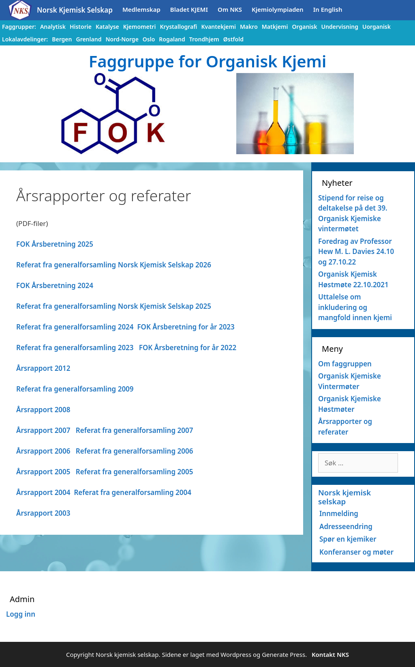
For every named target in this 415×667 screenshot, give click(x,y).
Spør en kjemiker (347, 539)
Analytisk (53, 26)
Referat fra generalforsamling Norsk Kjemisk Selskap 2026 (113, 264)
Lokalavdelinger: (25, 39)
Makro (249, 26)
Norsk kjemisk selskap (344, 496)
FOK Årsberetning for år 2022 (187, 347)
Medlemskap (141, 9)
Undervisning (339, 26)
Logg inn (20, 614)
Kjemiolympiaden (278, 9)
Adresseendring (345, 526)
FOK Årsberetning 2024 (54, 285)
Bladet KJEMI (189, 9)
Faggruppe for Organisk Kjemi (208, 61)
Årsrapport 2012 (43, 368)
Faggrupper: (19, 26)
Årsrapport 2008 (43, 409)
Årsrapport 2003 (43, 513)
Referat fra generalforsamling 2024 (75, 326)
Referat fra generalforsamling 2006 (134, 451)
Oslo (149, 39)
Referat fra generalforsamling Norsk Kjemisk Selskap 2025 (113, 306)
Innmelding (338, 513)
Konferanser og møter (356, 552)
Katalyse (107, 26)
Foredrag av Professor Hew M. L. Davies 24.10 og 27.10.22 (356, 252)
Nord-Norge (121, 39)
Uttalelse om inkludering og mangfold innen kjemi (355, 307)
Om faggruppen (345, 363)
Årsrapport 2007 (43, 430)
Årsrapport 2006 (43, 451)
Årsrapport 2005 (43, 471)
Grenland (88, 39)
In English (327, 9)
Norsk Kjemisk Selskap (75, 10)
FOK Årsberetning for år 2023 (185, 326)
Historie (81, 26)
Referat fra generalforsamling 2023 (75, 347)
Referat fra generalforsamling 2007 (134, 430)
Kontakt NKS (330, 654)
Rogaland (172, 39)
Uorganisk (376, 26)
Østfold (233, 39)
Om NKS (230, 9)
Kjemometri (139, 26)
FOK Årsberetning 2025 (54, 244)
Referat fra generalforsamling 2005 (134, 471)
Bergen (62, 39)
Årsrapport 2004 (43, 492)
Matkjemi (275, 26)
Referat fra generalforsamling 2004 (132, 492)
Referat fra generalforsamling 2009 (75, 389)
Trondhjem (204, 39)
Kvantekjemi (218, 26)
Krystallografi (178, 26)
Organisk (304, 26)
